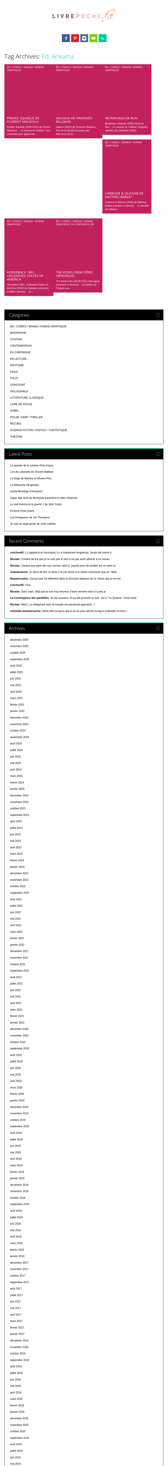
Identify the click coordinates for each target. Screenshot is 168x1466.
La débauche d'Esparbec (24, 348)
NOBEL (14, 274)
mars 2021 (16, 873)
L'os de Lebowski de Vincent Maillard (31, 335)
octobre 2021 (17, 828)
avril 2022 (15, 789)
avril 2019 (15, 1022)
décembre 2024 (19, 581)
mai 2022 (15, 782)
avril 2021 (15, 867)
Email (93, 38)
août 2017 (16, 1152)
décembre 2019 (19, 970)
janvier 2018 (17, 1120)
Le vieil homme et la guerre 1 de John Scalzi (36, 368)
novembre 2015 (19, 1288)
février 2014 (17, 1425)
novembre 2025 (19, 510)
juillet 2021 (16, 847)
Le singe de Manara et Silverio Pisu (30, 342)
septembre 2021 (19, 834)
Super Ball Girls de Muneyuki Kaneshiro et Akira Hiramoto (43, 361)
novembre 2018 (19, 1055)
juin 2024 (15, 620)
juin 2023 (15, 698)
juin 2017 (15, 1165)
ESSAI (14, 235)
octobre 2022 (17, 750)
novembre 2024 (19, 588)
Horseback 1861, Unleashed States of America (25, 139)
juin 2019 (15, 1009)
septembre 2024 (19, 601)
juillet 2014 (16, 1392)
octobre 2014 (17, 1373)
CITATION (16, 203)
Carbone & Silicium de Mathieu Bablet (124, 104)
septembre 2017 (19, 1146)
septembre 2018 (19, 1068)
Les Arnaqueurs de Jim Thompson (30, 381)
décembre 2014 (19, 1360)
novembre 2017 (19, 1132)
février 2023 (17, 724)
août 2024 (16, 607)
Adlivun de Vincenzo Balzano (74, 74)
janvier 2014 (17, 1431)
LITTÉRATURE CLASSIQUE (27, 261)
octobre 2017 (17, 1139)
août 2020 (16, 918)
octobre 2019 (17, 983)
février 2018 (17, 1113)
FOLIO (14, 242)
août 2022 (16, 763)
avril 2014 (15, 1412)
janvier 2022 (17, 808)
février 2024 (17, 646)
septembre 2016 (19, 1223)
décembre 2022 (19, 737)
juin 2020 (15, 931)
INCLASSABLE (19, 255)
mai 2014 (15, 1405)
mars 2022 (16, 795)
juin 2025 (15, 542)
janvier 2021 (17, 886)
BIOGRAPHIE (18, 196)
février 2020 (17, 957)
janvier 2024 (17, 652)
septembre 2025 (19, 523)
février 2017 (17, 1191)
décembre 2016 (19, 1204)
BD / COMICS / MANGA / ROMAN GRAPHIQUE (25, 68)
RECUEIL (15, 287)
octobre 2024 (17, 594)
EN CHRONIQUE (80, 133)
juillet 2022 (16, 769)
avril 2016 (15, 1256)
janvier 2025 (17, 574)
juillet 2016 (16, 1236)
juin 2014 (15, 1399)
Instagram (84, 38)
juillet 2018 (16, 1081)
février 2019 (17, 1035)
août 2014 (16, 1386)
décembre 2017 (19, 1126)
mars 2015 (16, 1340)
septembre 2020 (19, 912)
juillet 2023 (16, 691)
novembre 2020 (19, 899)
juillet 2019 (16, 1003)
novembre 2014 (19, 1366)
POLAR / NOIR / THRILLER (26, 281)
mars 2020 (16, 951)
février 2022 (17, 802)
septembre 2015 (19, 1301)
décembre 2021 (19, 815)
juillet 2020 (16, 925)
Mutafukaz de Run (121, 72)
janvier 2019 (17, 1042)
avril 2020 (15, 944)
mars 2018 (16, 1107)
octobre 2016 (17, 1217)
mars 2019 (16, 1029)
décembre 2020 (19, 892)
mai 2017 (15, 1172)
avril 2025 (15, 555)
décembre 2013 (19, 1437)
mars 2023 (16, 717)
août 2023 (16, 685)
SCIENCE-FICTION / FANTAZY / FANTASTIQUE (38, 294)
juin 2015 (15, 1321)
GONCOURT (17, 248)
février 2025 (17, 568)
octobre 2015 (17, 1295)
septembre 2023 (19, 678)
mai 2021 (15, 860)
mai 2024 (15, 626)
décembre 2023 (19, 659)
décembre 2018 (19, 1048)
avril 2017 (15, 1178)
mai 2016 (15, 1249)
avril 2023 (15, 711)
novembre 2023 (19, 665)
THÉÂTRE (16, 300)
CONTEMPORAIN (21, 209)
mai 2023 (15, 704)
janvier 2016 (17, 1275)
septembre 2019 (19, 990)
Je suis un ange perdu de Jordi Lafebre (33, 387)
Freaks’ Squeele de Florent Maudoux (23, 74)
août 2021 (16, 841)
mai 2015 (15, 1327)
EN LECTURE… (19, 222)
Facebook (66, 38)
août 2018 (16, 1074)
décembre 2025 (19, 503)
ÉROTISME (17, 229)
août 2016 (16, 1230)
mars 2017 (16, 1184)
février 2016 (17, 1269)
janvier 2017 (17, 1197)
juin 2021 (15, 854)
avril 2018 (15, 1100)
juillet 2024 (16, 613)
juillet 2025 (16, 536)
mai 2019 (15, 1016)
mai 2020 (15, 938)
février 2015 (17, 1347)
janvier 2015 (17, 1353)
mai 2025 (15, 549)
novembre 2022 (19, 743)
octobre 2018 (17, 1061)
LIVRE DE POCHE (21, 268)
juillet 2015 (16, 1314)
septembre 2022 (19, 756)
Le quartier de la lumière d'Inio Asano (31, 329)
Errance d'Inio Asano (22, 374)
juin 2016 (15, 1243)
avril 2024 (15, 633)
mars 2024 (16, 639)
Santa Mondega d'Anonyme (26, 355)
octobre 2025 (17, 516)
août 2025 (16, 529)
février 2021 (17, 879)
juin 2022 (15, 776)
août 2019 (16, 996)
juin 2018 (15, 1087)
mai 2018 (15, 1094)
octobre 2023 (17, 672)
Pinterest (75, 38)
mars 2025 (16, 562)
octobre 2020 (17, 906)
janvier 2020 (17, 964)
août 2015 (16, 1308)
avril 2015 (15, 1334)
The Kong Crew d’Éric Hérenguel (74, 138)
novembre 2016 (19, 1211)
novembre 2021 (19, 821)
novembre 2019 (19, 977)
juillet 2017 (16, 1159)
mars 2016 (16, 1262)
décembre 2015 (19, 1282)
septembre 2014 (19, 1379)
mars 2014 (16, 1418)
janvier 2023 (17, 730)
